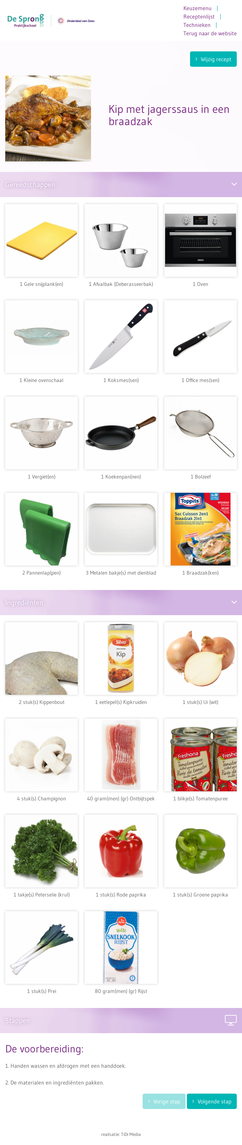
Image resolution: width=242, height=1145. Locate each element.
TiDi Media (131, 1134)
